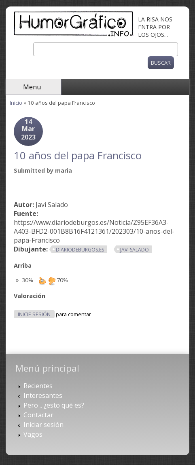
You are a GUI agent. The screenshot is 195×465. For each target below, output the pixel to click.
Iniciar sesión (43, 424)
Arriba (23, 265)
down (52, 280)
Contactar (38, 414)
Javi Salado (134, 249)
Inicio (16, 102)
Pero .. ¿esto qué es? (53, 405)
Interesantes (42, 395)
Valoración (29, 296)
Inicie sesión (34, 314)
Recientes (38, 385)
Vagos (32, 434)
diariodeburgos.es (80, 249)
